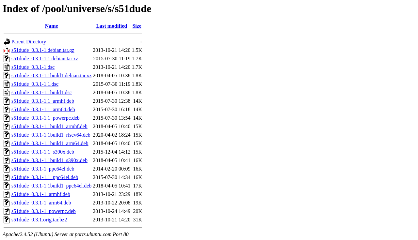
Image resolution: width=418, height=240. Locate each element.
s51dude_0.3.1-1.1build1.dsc (41, 92)
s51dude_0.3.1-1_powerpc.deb (43, 211)
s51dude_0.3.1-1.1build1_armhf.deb (49, 126)
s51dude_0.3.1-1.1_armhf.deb (42, 101)
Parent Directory (28, 41)
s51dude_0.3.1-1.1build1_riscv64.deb (50, 135)
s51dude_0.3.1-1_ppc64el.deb (42, 169)
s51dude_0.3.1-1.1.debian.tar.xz (44, 58)
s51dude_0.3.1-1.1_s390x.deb (42, 152)
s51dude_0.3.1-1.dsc (33, 67)
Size (136, 26)
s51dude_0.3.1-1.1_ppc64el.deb (44, 177)
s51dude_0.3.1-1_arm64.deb (41, 202)
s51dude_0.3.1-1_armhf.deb (40, 194)
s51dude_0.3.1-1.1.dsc (34, 84)
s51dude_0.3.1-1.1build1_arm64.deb (49, 143)
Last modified (111, 26)
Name (51, 26)
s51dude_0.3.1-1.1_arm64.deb (43, 109)
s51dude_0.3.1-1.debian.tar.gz (42, 50)
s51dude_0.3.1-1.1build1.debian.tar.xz (51, 75)
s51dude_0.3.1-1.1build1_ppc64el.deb (51, 185)
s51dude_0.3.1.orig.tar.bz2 (39, 219)
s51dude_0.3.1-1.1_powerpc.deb (45, 118)
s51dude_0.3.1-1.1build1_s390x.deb (49, 160)
